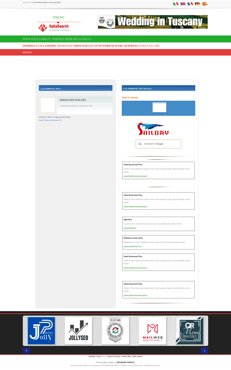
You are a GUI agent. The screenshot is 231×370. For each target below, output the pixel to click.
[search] (158, 144)
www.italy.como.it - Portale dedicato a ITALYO (57, 39)
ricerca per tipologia (159, 103)
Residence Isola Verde (133, 238)
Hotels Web (126, 356)
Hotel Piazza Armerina (48, 120)
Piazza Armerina (113, 356)
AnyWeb (91, 356)
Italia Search (137, 356)
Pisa (98, 356)
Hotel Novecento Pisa (133, 165)
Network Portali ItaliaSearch (47, 2)
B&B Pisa (128, 220)
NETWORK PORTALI (126, 362)
